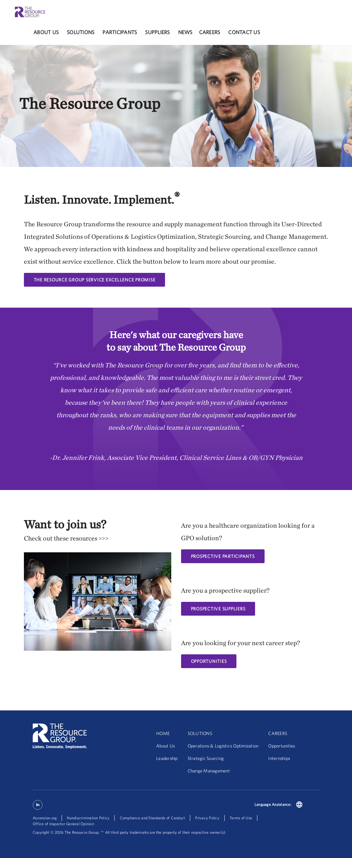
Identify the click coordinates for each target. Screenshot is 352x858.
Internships (279, 758)
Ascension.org (45, 817)
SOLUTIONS (200, 733)
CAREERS (277, 733)
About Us (46, 32)
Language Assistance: (272, 804)
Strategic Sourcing (206, 758)
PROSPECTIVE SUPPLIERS (218, 609)
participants (119, 32)
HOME (163, 733)
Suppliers (157, 32)
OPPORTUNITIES (209, 661)
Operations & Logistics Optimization (223, 746)
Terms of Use (241, 817)
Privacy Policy (207, 817)
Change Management (209, 771)
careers (209, 32)
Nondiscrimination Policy (88, 817)
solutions (80, 32)
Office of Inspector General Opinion (63, 823)
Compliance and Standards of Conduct (152, 817)
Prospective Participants (223, 556)
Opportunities (281, 746)
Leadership (167, 758)
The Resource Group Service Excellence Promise (95, 280)
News (185, 32)
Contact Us (244, 32)
